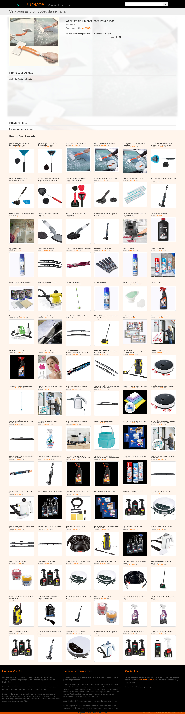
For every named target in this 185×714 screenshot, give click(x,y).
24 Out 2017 (22, 317)
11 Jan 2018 (18, 181)
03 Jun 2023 (104, 598)
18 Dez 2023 (103, 216)
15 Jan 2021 (104, 459)
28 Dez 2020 (47, 459)
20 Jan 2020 (160, 387)
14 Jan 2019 (160, 146)
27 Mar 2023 (47, 600)
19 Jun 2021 (104, 493)
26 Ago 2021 (160, 493)
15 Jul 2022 (46, 563)
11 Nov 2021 (18, 529)
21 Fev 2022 (46, 216)
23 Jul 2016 (160, 215)
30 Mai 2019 (160, 352)
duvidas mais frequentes (145, 680)
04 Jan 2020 (132, 387)
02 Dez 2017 (47, 317)
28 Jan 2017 (104, 250)
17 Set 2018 (46, 181)
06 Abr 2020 (75, 424)
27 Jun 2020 (132, 422)
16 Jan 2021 (75, 459)
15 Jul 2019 (18, 387)
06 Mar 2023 (132, 564)
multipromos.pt (148, 713)
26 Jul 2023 (18, 633)
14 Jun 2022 (18, 563)
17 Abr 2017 (46, 284)
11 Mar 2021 (18, 494)
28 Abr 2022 (160, 529)
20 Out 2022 (75, 563)
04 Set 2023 (46, 635)
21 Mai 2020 (103, 422)
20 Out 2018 (18, 352)
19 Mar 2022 (132, 529)
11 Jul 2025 (160, 633)
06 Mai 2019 (132, 354)
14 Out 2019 (75, 389)
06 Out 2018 (104, 145)
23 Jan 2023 (103, 563)
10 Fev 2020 (46, 424)
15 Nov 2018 (75, 354)
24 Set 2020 (75, 181)
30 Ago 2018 (132, 180)
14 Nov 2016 (47, 250)
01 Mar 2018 (103, 319)
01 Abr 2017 (18, 284)
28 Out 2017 (160, 284)
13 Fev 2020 (18, 424)
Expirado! (86, 28)
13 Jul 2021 (132, 493)
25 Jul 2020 (160, 424)
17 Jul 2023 (159, 600)
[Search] (165, 4)
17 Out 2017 (135, 284)
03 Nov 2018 (47, 352)
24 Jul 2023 (131, 600)
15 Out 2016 (18, 250)
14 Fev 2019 (103, 354)
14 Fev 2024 (132, 216)
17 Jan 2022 (160, 181)
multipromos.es (161, 713)
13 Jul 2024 (132, 633)
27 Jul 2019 (46, 389)
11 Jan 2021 (46, 146)
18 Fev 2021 (160, 459)
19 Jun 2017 (75, 284)
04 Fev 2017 (132, 250)
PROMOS (35, 4)
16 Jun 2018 (132, 317)
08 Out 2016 (75, 145)
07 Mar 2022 (75, 529)
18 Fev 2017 (160, 250)
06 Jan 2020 (18, 146)
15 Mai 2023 (75, 600)
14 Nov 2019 (103, 389)
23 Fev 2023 (75, 216)
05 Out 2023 (75, 633)
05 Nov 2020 (18, 459)
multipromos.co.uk (175, 713)
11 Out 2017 (104, 284)
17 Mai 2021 (75, 494)
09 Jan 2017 (103, 180)
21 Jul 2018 (160, 317)
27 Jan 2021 (132, 457)
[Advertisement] (149, 33)
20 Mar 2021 (47, 493)
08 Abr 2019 (18, 216)
